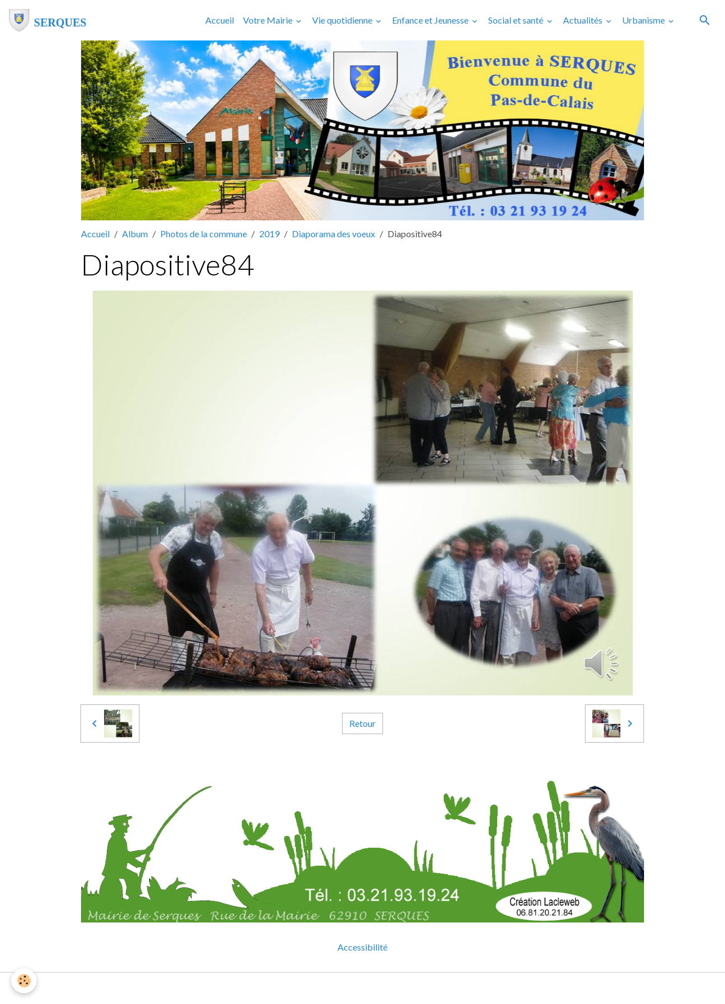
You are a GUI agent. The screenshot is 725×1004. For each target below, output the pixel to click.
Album (135, 233)
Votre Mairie (268, 20)
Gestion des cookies (401, 988)
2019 (269, 233)
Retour (362, 723)
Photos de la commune (203, 233)
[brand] (48, 20)
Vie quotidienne (343, 20)
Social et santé (516, 20)
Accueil (219, 20)
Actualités (583, 20)
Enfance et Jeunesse (431, 20)
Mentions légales (318, 988)
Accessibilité (362, 947)
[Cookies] (24, 980)
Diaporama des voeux (333, 233)
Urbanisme (644, 20)
